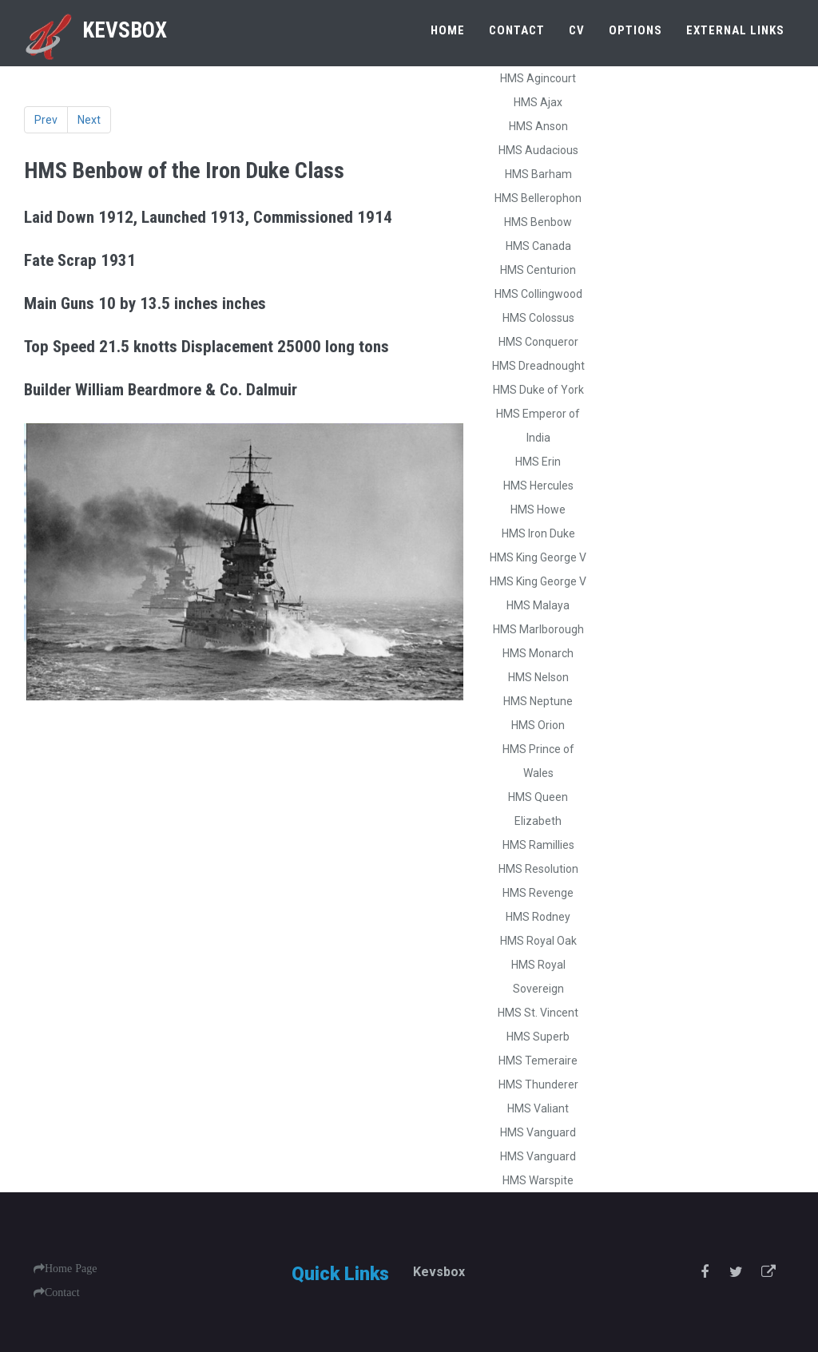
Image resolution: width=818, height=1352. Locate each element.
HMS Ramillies (538, 845)
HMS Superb (538, 1036)
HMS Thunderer (538, 1084)
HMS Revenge (538, 892)
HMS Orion (538, 725)
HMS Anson (538, 126)
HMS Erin (538, 461)
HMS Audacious (538, 150)
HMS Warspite (538, 1180)
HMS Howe (538, 509)
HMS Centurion (538, 270)
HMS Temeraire (538, 1060)
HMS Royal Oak (538, 940)
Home (448, 30)
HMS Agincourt (538, 78)
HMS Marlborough (538, 629)
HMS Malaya (538, 605)
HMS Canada (538, 246)
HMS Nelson (538, 677)
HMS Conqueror (538, 341)
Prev (46, 119)
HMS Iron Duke (538, 533)
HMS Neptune (538, 701)
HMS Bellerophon (538, 198)
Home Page (71, 1268)
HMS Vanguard (538, 1132)
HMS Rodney (538, 916)
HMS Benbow (538, 222)
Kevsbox (94, 30)
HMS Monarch (538, 653)
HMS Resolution (538, 868)
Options (635, 30)
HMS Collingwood (538, 293)
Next (89, 119)
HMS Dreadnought (538, 365)
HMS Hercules (538, 485)
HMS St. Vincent (538, 1012)
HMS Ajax (538, 102)
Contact (517, 30)
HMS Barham (538, 174)
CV (577, 30)
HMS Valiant (538, 1108)
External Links (735, 30)
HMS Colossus (538, 317)
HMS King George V (538, 557)
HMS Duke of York (538, 389)
